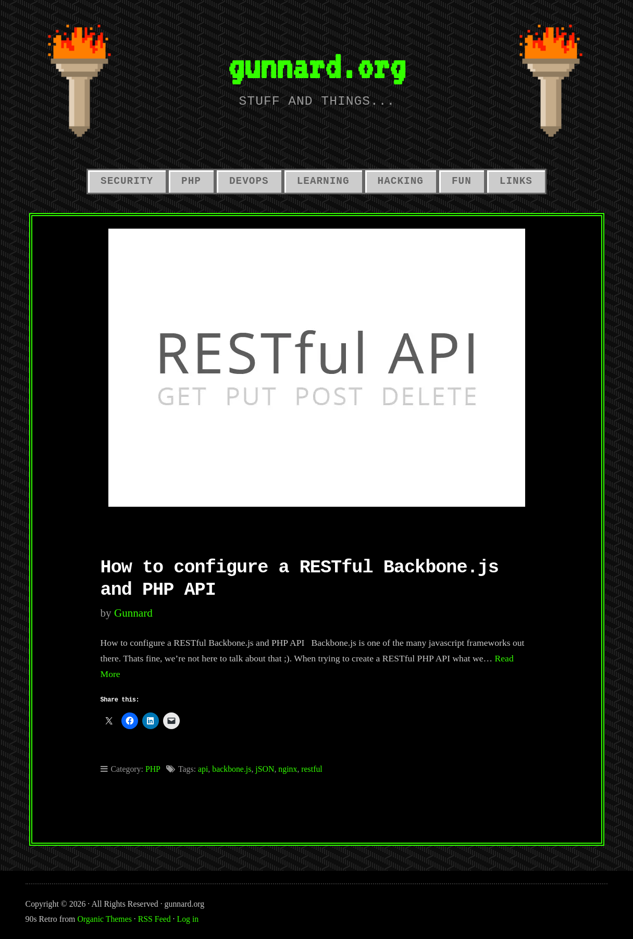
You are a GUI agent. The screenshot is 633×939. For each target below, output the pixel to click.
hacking (401, 181)
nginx (287, 769)
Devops (249, 181)
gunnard (133, 613)
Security (127, 181)
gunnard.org (316, 66)
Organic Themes (104, 919)
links (516, 181)
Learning (323, 181)
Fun (461, 181)
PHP (191, 181)
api (203, 769)
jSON (264, 769)
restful (311, 769)
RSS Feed (154, 919)
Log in (188, 919)
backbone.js (231, 769)
